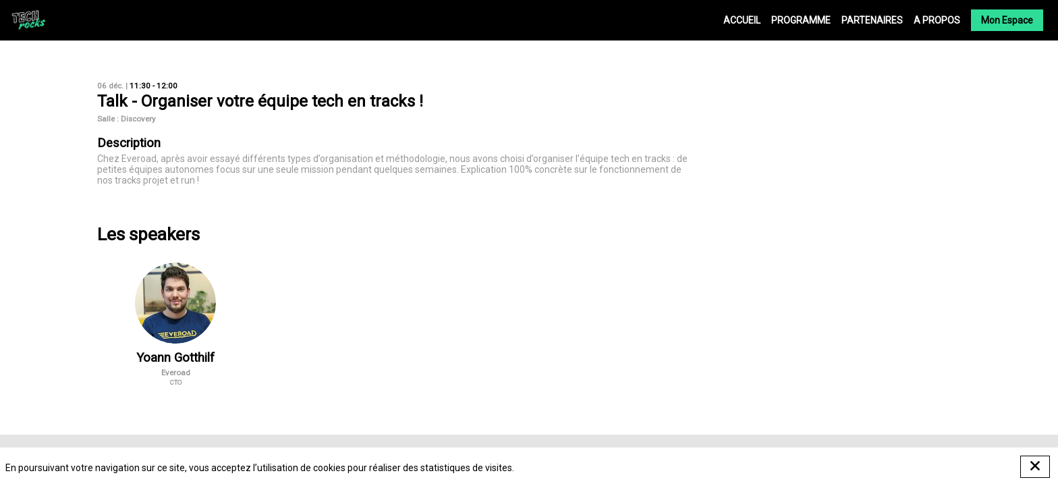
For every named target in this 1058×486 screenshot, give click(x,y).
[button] (1007, 20)
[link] (741, 20)
